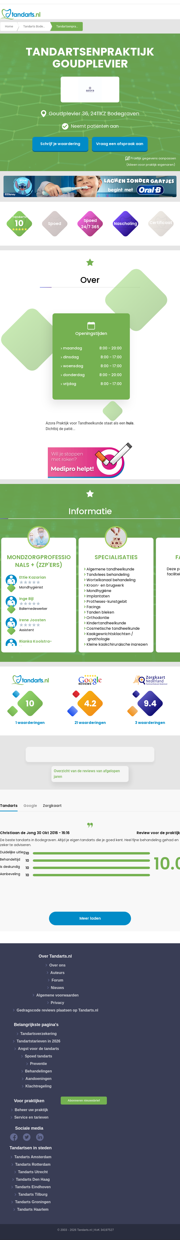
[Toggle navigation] (173, 14)
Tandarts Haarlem (33, 1209)
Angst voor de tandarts (38, 1049)
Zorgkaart (52, 805)
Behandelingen (38, 1071)
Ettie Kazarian (32, 577)
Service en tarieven (31, 1117)
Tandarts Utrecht (33, 1172)
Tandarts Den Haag (33, 1179)
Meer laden (90, 918)
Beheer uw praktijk (31, 1110)
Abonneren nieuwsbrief (84, 1100)
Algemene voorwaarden (57, 995)
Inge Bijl (26, 598)
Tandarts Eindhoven (33, 1187)
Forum (57, 980)
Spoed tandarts (38, 1056)
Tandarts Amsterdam (32, 1157)
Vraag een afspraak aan (113, 144)
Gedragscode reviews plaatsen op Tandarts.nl (57, 1010)
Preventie (38, 1064)
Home (9, 26)
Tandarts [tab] (9, 805)
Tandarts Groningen (33, 1202)
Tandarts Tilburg (33, 1194)
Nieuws (57, 987)
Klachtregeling (39, 1086)
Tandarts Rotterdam (33, 1164)
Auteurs (57, 972)
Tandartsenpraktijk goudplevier (69, 26)
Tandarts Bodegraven (36, 26)
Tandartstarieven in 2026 (38, 1041)
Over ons (57, 965)
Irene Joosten (32, 620)
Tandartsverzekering (38, 1034)
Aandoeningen (39, 1079)
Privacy (57, 1002)
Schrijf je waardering (67, 144)
